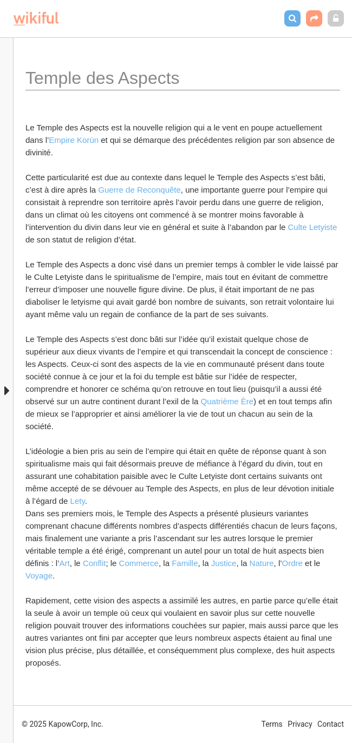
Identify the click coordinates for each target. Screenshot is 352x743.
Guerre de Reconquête (139, 189)
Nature (262, 563)
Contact (330, 724)
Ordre (293, 563)
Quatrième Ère (227, 401)
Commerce (139, 563)
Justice (224, 563)
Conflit (94, 563)
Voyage (39, 575)
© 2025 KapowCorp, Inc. (62, 724)
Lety (77, 500)
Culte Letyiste (313, 227)
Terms (272, 724)
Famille (185, 563)
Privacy (300, 724)
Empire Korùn (74, 139)
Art (65, 563)
